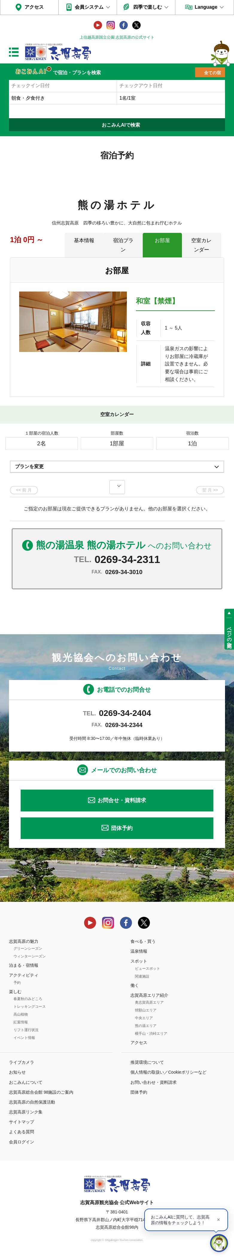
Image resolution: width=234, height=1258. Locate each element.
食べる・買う (143, 941)
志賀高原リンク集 (25, 1112)
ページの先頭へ (229, 634)
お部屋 (162, 240)
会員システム (89, 7)
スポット (138, 961)
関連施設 (142, 976)
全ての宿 (212, 72)
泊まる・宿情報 (23, 965)
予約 (17, 983)
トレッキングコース (29, 1006)
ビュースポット (147, 968)
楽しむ (15, 991)
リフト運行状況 (26, 1030)
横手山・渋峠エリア (151, 1033)
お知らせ (17, 1072)
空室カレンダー (201, 245)
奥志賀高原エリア (149, 1002)
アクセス (34, 7)
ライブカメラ (21, 1062)
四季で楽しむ (147, 7)
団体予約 (122, 828)
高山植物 (20, 1014)
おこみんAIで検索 (121, 125)
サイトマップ (21, 1121)
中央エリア (144, 1018)
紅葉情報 (20, 1022)
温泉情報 (138, 951)
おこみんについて (25, 1082)
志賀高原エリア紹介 (149, 995)
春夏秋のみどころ (27, 999)
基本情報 (84, 240)
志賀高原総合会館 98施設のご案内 (41, 1092)
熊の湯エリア (145, 1026)
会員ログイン (21, 1141)
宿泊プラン (123, 245)
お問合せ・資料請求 (122, 800)
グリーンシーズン (27, 948)
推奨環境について (147, 1062)
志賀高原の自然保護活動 (32, 1102)
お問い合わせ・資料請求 (153, 1082)
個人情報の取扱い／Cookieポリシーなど (168, 1072)
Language (206, 7)
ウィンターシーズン (29, 956)
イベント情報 (24, 1038)
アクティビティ (23, 975)
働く (134, 985)
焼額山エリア (145, 1010)
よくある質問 (21, 1131)
